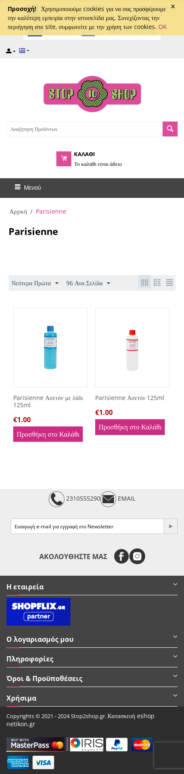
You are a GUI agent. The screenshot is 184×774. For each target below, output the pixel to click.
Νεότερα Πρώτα (35, 283)
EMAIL (117, 499)
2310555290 (74, 499)
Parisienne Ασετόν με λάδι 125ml (48, 401)
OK (162, 27)
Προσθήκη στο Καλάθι (48, 434)
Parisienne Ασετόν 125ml (130, 398)
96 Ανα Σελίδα (88, 283)
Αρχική (18, 211)
